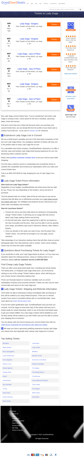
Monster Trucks (37, 355)
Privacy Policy (16, 425)
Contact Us (15, 418)
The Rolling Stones (38, 372)
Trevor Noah (36, 384)
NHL (40, 3)
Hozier (5, 376)
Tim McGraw (36, 376)
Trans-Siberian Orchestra (40, 380)
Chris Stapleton (7, 360)
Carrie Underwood (8, 355)
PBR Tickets (36, 393)
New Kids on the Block (39, 360)
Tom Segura (36, 388)
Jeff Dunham (7, 380)
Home (14, 411)
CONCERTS (53, 3)
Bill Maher (6, 343)
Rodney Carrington (38, 364)
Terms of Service (17, 430)
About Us (15, 414)
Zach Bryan (35, 397)
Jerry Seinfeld (7, 384)
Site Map (15, 428)
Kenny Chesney (8, 397)
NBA (32, 3)
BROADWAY (62, 3)
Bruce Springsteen (8, 351)
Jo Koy (5, 388)
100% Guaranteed (18, 421)
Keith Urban (6, 393)
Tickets (55, 24)
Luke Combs (36, 347)
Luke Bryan (35, 343)
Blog (13, 416)
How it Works (16, 423)
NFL (28, 3)
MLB (36, 3)
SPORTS (46, 3)
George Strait (7, 372)
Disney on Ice (7, 364)
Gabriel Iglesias (7, 368)
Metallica (35, 351)
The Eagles (35, 368)
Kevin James (7, 401)
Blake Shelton (7, 347)
